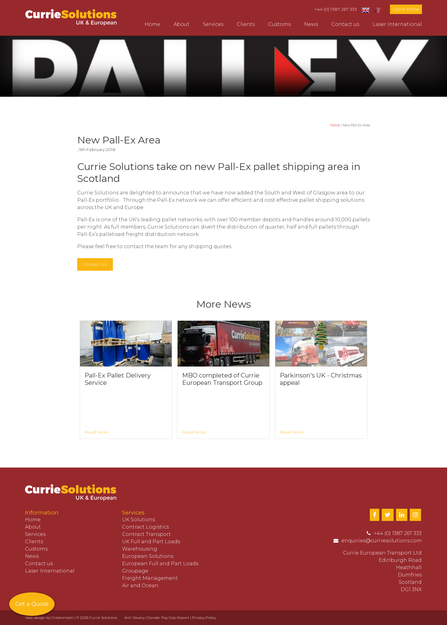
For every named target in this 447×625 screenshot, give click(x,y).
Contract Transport (146, 534)
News (311, 24)
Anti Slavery (134, 617)
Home (152, 24)
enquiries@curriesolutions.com (381, 541)
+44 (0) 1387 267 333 (335, 9)
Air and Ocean (140, 585)
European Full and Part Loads (160, 563)
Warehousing (139, 549)
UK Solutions (138, 519)
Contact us (345, 24)
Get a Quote (32, 604)
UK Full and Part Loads (151, 541)
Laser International (397, 24)
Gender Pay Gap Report (168, 617)
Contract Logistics (145, 527)
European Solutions (147, 556)
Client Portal (406, 9)
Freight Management (150, 578)
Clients (246, 24)
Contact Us (95, 264)
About (181, 24)
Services (213, 24)
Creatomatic (63, 617)
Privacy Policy (204, 617)
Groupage (135, 571)
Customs (279, 24)
